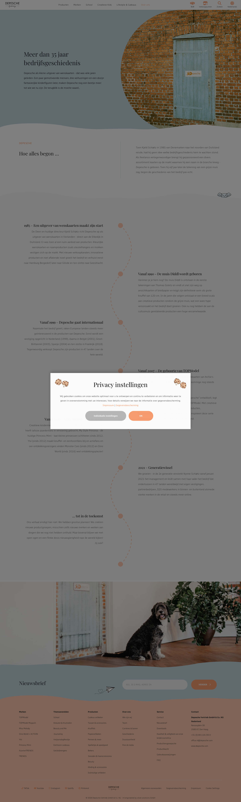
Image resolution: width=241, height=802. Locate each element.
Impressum (108, 405)
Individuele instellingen (106, 416)
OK (141, 416)
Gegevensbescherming (127, 405)
